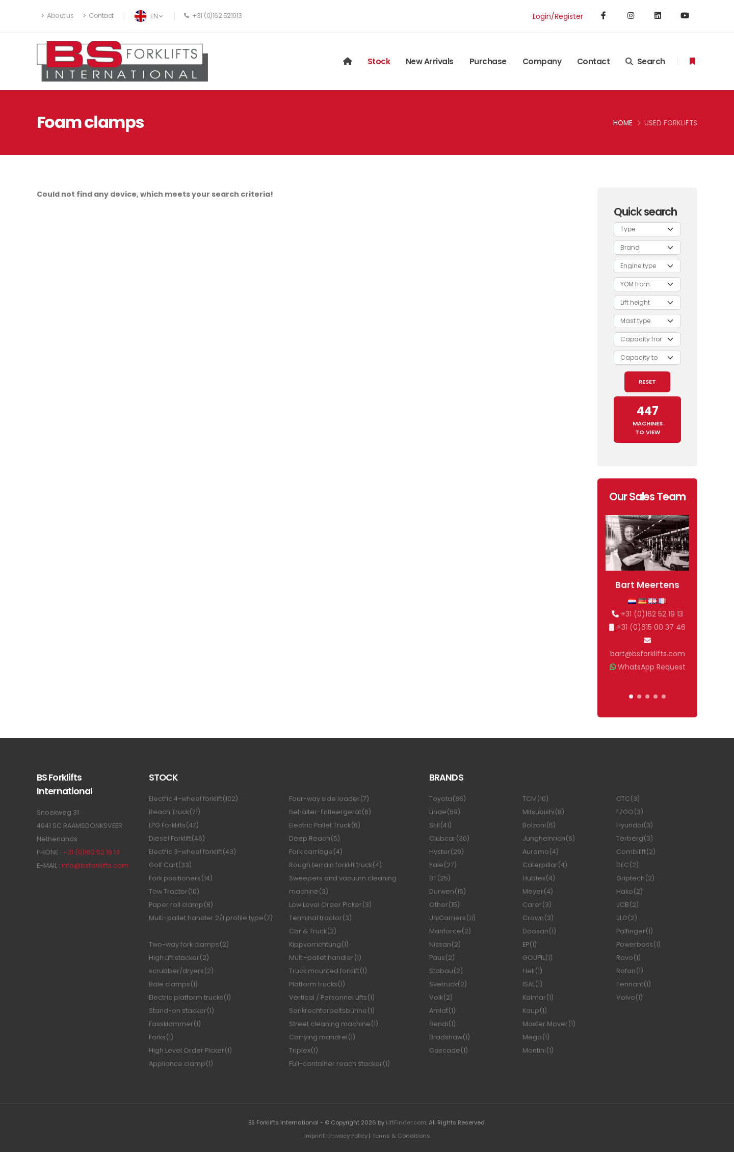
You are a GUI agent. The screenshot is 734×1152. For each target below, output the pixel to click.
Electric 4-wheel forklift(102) (193, 798)
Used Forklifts (670, 123)
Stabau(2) (446, 971)
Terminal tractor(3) (320, 918)
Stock (379, 61)
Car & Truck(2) (312, 931)
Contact (98, 15)
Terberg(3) (634, 838)
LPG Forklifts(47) (174, 825)
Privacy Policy (348, 1136)
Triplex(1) (303, 1050)
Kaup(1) (534, 1010)
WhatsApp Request (652, 667)
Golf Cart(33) (170, 865)
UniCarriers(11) (452, 918)
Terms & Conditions (401, 1136)
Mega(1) (535, 1037)
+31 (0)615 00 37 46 (651, 627)
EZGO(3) (629, 812)
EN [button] (148, 16)
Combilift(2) (636, 851)
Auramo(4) (540, 851)
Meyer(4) (537, 891)
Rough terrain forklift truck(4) (335, 865)
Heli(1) (532, 971)
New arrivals (430, 61)
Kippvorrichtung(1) (319, 944)
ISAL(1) (532, 984)
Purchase (488, 61)
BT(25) (440, 878)
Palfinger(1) (634, 931)
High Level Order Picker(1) (190, 1050)
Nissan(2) (445, 944)
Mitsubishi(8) (543, 812)
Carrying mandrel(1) (322, 1037)
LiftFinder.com (406, 1122)
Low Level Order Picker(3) (330, 904)
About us (57, 15)
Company (542, 61)
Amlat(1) (442, 1010)
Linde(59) (444, 812)
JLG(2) (626, 918)
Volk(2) (441, 997)
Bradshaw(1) (449, 1037)
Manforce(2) (450, 931)
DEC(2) (627, 865)
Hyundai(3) (634, 825)
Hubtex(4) (538, 878)
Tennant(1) (633, 984)
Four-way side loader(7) (329, 798)
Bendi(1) (442, 1024)
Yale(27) (443, 865)
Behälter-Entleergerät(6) (330, 812)
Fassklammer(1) (175, 1024)
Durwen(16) (447, 891)
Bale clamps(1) (173, 984)
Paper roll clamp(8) (181, 904)
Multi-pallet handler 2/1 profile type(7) (211, 918)
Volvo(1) (629, 997)
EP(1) (529, 944)
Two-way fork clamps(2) (189, 944)
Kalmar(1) (538, 997)
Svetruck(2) (448, 984)
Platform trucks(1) (317, 984)
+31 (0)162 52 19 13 (652, 614)
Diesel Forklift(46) (177, 838)
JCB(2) (627, 904)
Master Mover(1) (548, 1024)
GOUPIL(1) (537, 957)
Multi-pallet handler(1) (325, 957)
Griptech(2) (635, 878)
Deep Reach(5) (314, 838)
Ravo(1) (628, 957)
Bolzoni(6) (539, 825)
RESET (647, 382)
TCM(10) (535, 798)
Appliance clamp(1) (181, 1063)
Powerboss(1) (638, 944)
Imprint (314, 1136)
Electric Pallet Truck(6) (324, 825)
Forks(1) (161, 1037)
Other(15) (444, 904)
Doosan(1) (539, 931)
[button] (631, 696)
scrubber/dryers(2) (181, 971)
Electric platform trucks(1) (190, 997)
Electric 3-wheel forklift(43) (192, 851)
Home (623, 123)
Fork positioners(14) (181, 878)
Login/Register (558, 16)
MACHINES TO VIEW (648, 419)
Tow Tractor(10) (174, 891)
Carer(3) (537, 904)
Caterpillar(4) (544, 865)
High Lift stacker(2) (179, 957)
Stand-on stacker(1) (181, 1010)
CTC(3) (628, 798)
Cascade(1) (448, 1050)
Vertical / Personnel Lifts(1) (332, 997)
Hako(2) (629, 891)
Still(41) (440, 825)
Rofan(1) (629, 971)
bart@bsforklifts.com (647, 654)
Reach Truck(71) (174, 812)
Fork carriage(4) (316, 851)
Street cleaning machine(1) (333, 1024)
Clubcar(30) (449, 838)
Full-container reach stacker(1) (339, 1063)
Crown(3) (538, 918)
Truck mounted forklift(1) (328, 971)
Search (645, 61)
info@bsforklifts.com (95, 865)
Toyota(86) (447, 798)
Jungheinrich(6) (548, 838)
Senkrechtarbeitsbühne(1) (332, 1010)
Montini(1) (538, 1050)
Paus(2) (442, 957)
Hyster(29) (446, 851)
